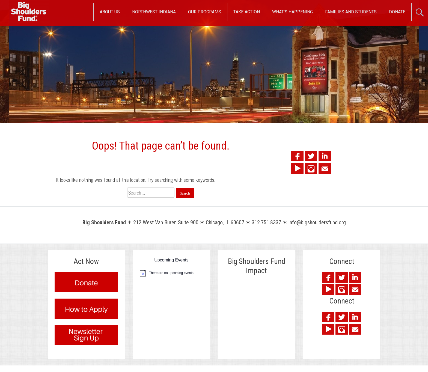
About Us (110, 11)
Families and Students (351, 11)
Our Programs (204, 11)
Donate (397, 11)
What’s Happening (292, 11)
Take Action (246, 11)
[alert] (171, 273)
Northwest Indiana (154, 11)
